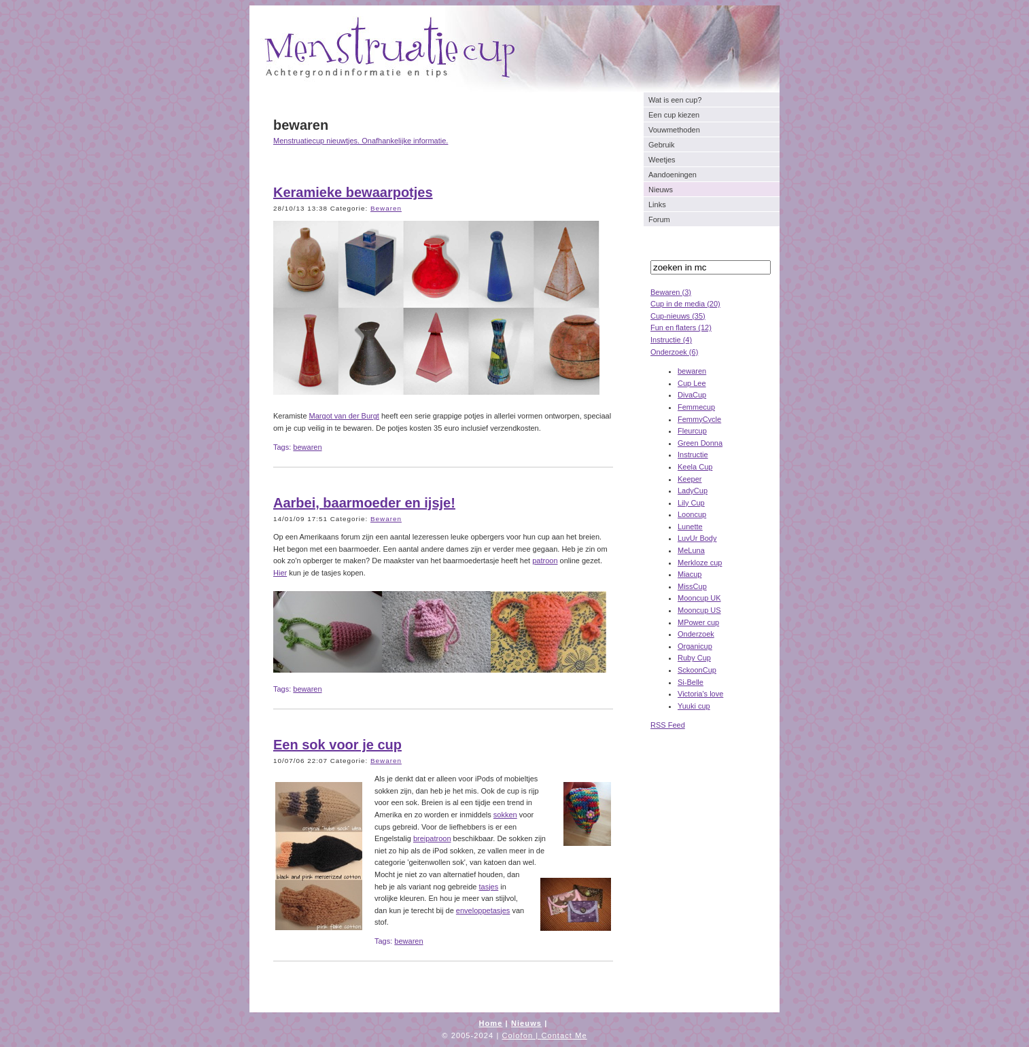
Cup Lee (692, 383)
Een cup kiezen (673, 115)
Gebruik (661, 145)
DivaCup (692, 395)
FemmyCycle (699, 419)
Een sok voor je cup (337, 744)
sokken (505, 815)
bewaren (692, 371)
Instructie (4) (671, 340)
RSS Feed (667, 725)
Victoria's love (700, 694)
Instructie (693, 454)
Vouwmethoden (674, 130)
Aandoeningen (672, 175)
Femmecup (696, 407)
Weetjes (662, 160)
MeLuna (691, 550)
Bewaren (386, 208)
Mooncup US (699, 610)
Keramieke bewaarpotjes (353, 192)
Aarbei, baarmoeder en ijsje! (364, 502)
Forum (659, 219)
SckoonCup (697, 670)
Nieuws (660, 189)
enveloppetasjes (483, 910)
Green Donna (700, 443)
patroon (544, 560)
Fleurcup (692, 431)
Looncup (692, 514)
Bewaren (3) (670, 292)
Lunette (690, 526)
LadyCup (693, 490)
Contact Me (564, 1035)
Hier (280, 573)
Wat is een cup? (674, 100)
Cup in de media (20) (685, 304)
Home (490, 1023)
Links (657, 204)
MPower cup (698, 622)
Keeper (689, 479)
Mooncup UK (699, 598)
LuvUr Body (697, 538)
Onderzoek (696, 634)
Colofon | (522, 1035)
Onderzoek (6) (674, 352)
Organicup (695, 646)
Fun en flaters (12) (681, 327)
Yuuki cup (694, 706)
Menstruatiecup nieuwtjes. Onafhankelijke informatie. (360, 141)
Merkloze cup (700, 562)
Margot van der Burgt (344, 416)
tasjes (489, 887)
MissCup (692, 586)
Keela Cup (695, 467)
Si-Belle (690, 682)
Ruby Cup (694, 658)
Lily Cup (691, 503)
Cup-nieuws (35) (677, 316)
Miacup (689, 574)
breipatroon (432, 838)
